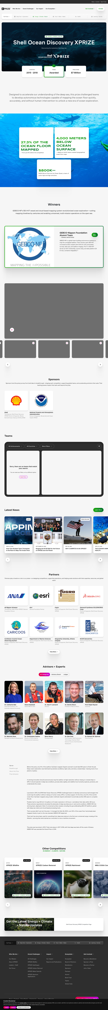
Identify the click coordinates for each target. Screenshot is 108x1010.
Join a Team (87, 968)
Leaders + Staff (13, 965)
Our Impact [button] (40, 8)
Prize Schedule (13, 774)
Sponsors (68, 968)
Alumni (67, 974)
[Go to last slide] (8, 364)
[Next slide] (100, 364)
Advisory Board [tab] (56, 674)
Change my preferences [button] (23, 1007)
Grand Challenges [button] (29, 8)
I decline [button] (13, 1007)
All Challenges (32, 959)
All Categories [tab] (44, 674)
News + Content (95, 1)
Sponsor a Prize (88, 962)
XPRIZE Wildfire (32, 962)
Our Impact (49, 959)
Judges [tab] (66, 674)
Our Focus (12, 968)
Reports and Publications (53, 962)
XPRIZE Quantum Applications (33, 975)
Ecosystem (68, 959)
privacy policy (23, 1003)
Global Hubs (68, 984)
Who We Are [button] (17, 8)
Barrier (11, 765)
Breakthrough (13, 768)
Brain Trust (68, 977)
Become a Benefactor (90, 959)
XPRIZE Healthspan (33, 965)
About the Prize (14, 771)
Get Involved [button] (90, 8)
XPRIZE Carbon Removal (35, 968)
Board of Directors (70, 962)
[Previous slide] (8, 560)
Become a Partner (89, 965)
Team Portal (103, 1)
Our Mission (12, 959)
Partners (67, 971)
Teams (67, 980)
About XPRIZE (13, 962)
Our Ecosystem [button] (51, 8)
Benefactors (68, 965)
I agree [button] (6, 1007)
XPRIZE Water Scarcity (34, 971)
